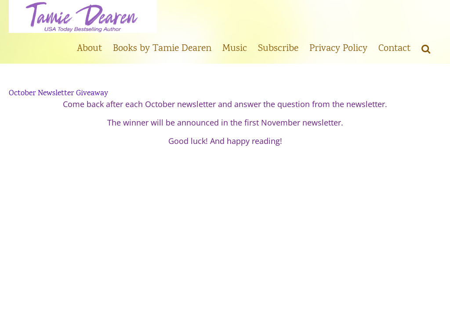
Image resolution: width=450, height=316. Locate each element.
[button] (425, 48)
